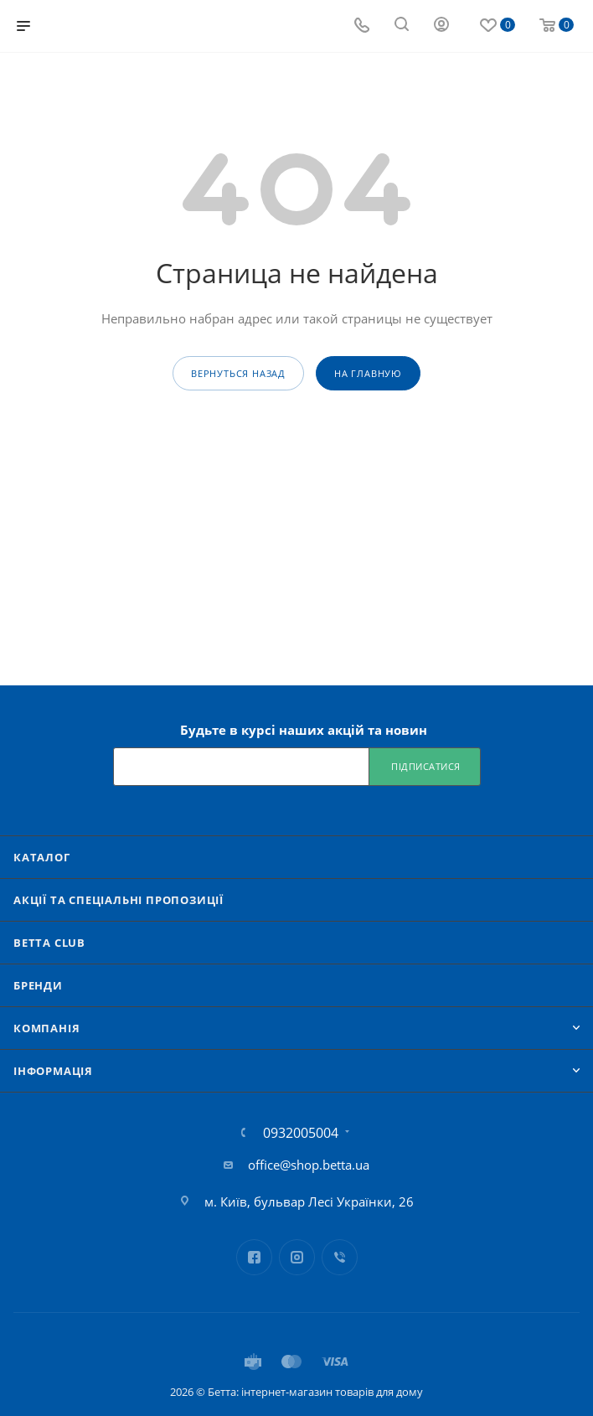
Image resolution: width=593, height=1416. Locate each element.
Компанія (46, 1028)
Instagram (297, 1257)
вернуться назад (238, 373)
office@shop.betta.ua (308, 1164)
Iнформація (53, 1070)
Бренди (38, 985)
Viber (340, 1257)
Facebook (254, 1257)
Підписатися (426, 766)
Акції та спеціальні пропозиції (118, 899)
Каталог (41, 857)
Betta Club (49, 942)
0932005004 (300, 1133)
